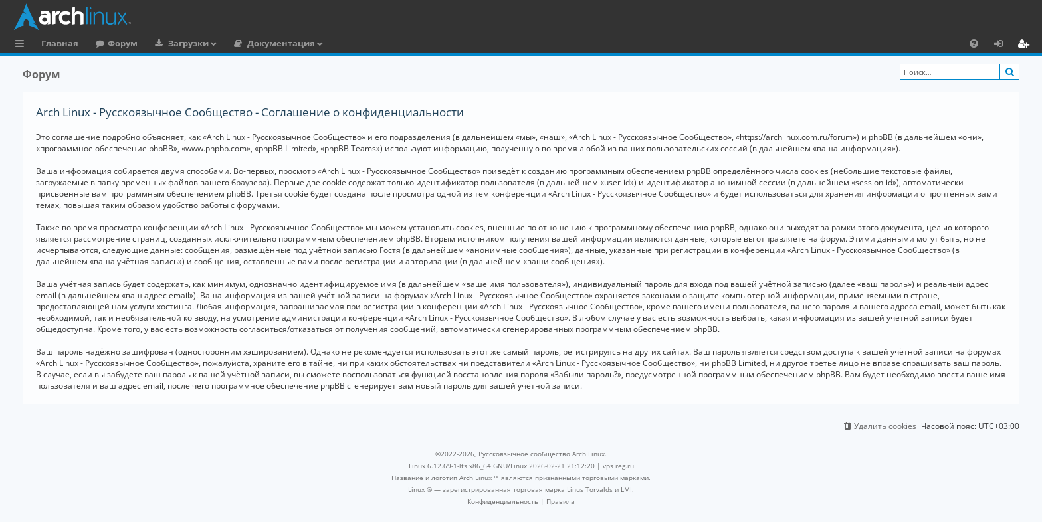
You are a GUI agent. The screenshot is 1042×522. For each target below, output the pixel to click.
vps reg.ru (618, 465)
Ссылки (22, 45)
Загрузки (188, 43)
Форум (123, 43)
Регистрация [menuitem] (1026, 45)
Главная (59, 43)
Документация (281, 43)
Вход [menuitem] (1003, 45)
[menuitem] (974, 43)
